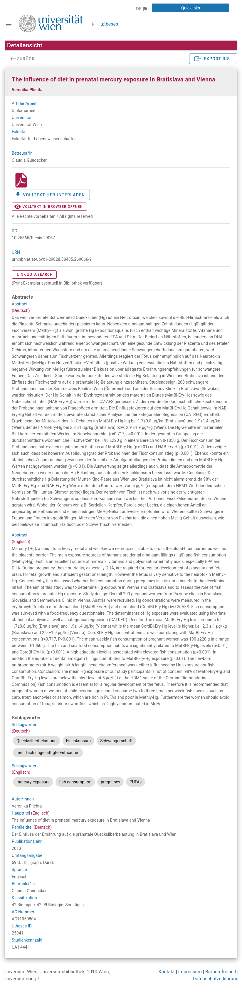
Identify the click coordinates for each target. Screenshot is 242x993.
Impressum (190, 971)
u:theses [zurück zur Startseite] (109, 24)
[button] (141, 9)
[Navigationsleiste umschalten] (9, 24)
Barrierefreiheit (220, 971)
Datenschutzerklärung (215, 979)
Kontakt (167, 971)
